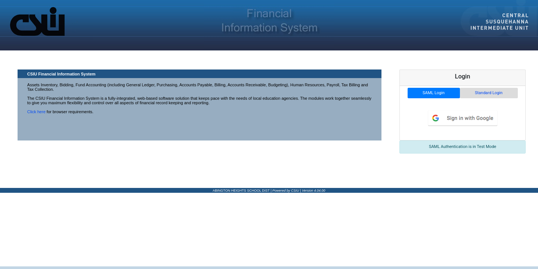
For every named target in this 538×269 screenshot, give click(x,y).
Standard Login (489, 92)
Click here (36, 111)
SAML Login (434, 92)
